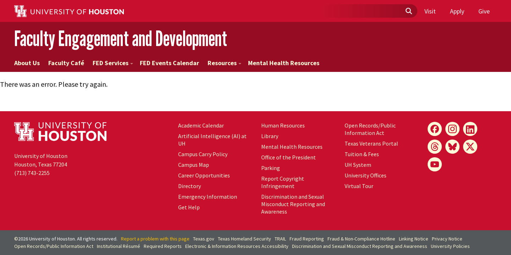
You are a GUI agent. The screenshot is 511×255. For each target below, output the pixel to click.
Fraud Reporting (307, 239)
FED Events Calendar (169, 63)
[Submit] (408, 11)
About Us (27, 63)
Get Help (189, 207)
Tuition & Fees (362, 154)
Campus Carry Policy (202, 154)
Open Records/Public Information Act (370, 129)
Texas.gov (203, 239)
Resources (224, 63)
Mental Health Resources (283, 63)
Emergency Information (207, 196)
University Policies (450, 246)
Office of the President (288, 157)
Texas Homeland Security (244, 239)
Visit (430, 11)
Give (484, 11)
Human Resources (283, 125)
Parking (270, 167)
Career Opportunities (204, 175)
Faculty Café (66, 63)
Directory (189, 185)
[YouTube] (435, 164)
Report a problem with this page (155, 239)
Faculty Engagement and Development (120, 38)
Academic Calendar (201, 125)
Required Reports (163, 246)
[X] (470, 147)
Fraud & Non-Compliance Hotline (361, 239)
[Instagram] (452, 129)
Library (269, 136)
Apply (457, 11)
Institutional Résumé (118, 246)
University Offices (365, 175)
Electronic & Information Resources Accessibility (237, 246)
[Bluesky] (452, 147)
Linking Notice (413, 239)
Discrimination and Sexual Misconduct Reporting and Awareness (293, 204)
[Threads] (435, 147)
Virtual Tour (359, 185)
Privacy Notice (447, 239)
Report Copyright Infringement (282, 182)
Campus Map (193, 164)
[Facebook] (435, 129)
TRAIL (280, 239)
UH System (358, 164)
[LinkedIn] (470, 129)
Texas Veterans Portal (371, 143)
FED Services (113, 63)
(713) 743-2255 (32, 172)
